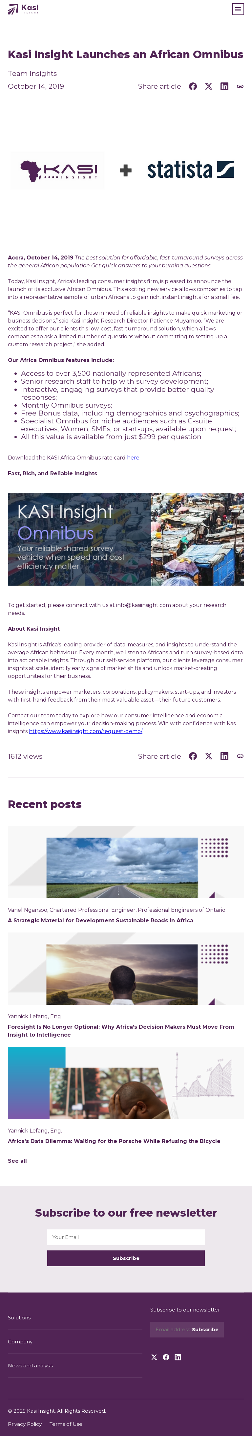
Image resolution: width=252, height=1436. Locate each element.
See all (17, 1161)
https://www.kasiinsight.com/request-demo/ (85, 731)
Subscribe (126, 1258)
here (133, 458)
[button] (238, 9)
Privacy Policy (25, 1424)
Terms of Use (66, 1424)
